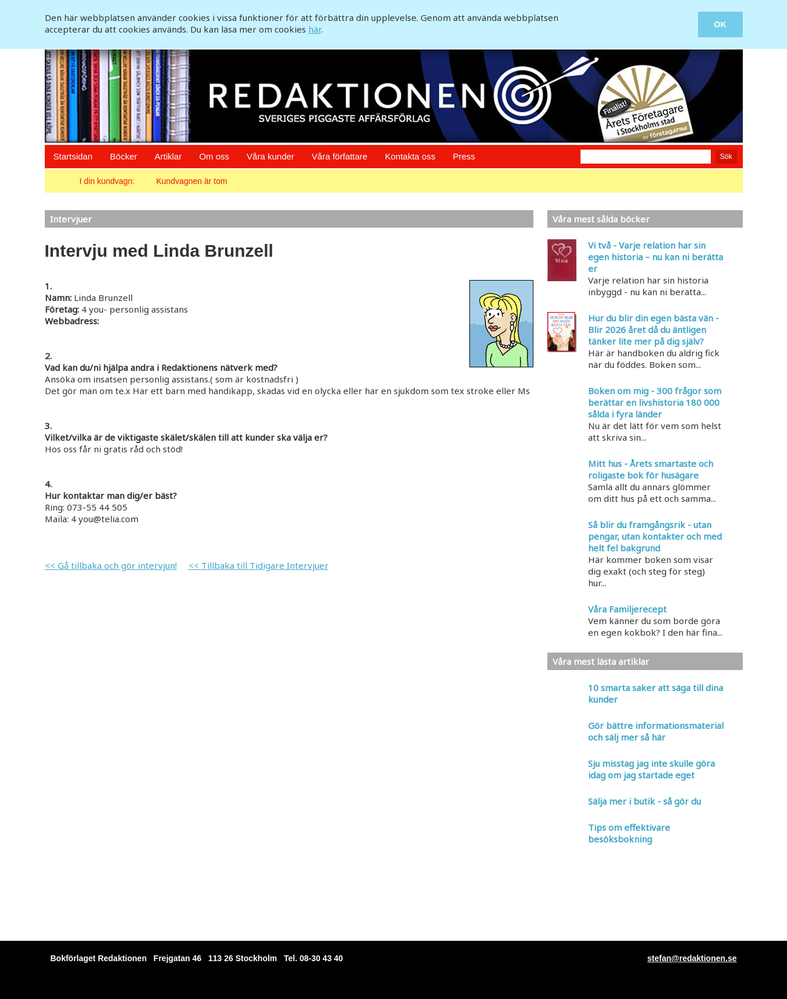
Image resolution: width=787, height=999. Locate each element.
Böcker (123, 156)
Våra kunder (270, 156)
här (314, 29)
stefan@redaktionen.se (692, 958)
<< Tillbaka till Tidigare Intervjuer (258, 565)
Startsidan (73, 156)
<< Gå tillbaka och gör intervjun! (111, 565)
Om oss (214, 156)
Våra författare (340, 156)
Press (464, 156)
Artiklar (168, 156)
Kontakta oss (410, 156)
